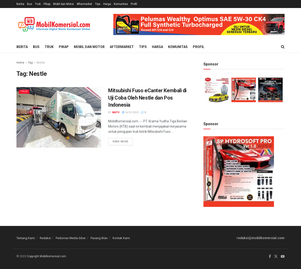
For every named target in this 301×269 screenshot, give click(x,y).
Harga (107, 4)
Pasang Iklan (99, 238)
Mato (115, 112)
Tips (97, 4)
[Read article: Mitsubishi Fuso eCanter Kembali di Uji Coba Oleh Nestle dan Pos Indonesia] (58, 117)
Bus (29, 4)
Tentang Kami (25, 238)
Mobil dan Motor (63, 4)
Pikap (47, 4)
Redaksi (45, 238)
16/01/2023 (130, 112)
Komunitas (121, 4)
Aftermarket (84, 4)
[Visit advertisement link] (199, 24)
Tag (30, 62)
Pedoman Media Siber (71, 238)
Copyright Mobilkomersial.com (46, 256)
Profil (134, 4)
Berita (20, 4)
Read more (123, 140)
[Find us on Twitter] (276, 256)
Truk (38, 4)
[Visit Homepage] (54, 24)
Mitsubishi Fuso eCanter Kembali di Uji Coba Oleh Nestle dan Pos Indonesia (147, 98)
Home (20, 62)
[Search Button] (283, 47)
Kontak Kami (121, 238)
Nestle (40, 62)
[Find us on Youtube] (283, 256)
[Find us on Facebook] (270, 256)
